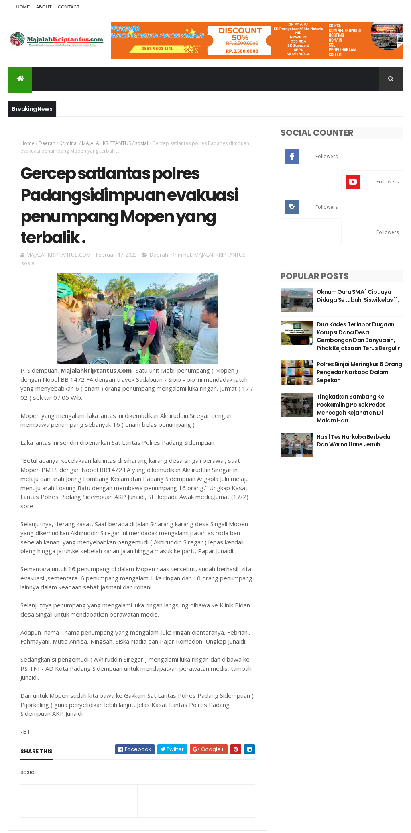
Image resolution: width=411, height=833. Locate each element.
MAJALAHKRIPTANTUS (106, 143)
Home (23, 6)
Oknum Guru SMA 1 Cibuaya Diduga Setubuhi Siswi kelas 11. (358, 296)
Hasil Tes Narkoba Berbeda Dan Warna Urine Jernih (354, 441)
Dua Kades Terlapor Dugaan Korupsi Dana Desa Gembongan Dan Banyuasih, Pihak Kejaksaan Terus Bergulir (358, 336)
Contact (68, 6)
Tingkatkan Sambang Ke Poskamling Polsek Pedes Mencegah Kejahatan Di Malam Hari (351, 408)
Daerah (47, 143)
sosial (141, 143)
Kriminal (68, 143)
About (44, 6)
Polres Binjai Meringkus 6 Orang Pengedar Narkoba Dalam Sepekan (359, 372)
